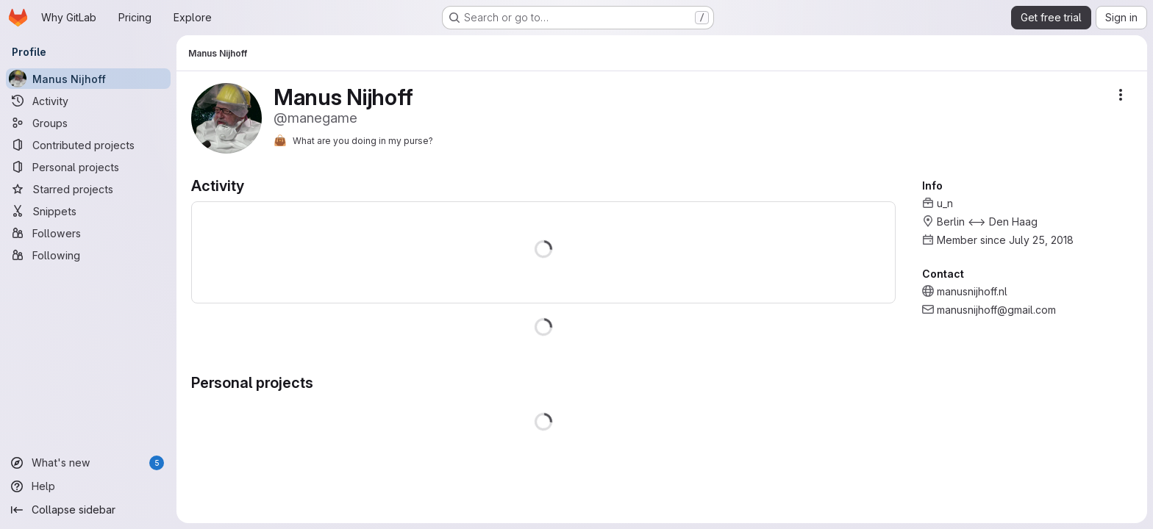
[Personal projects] (88, 166)
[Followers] (88, 233)
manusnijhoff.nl (972, 291)
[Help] (88, 486)
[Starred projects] (88, 189)
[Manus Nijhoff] (88, 78)
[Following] (88, 255)
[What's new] (88, 463)
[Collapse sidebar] (88, 510)
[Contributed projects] (88, 144)
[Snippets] (88, 211)
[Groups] (88, 122)
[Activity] (88, 100)
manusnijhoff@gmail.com (996, 309)
